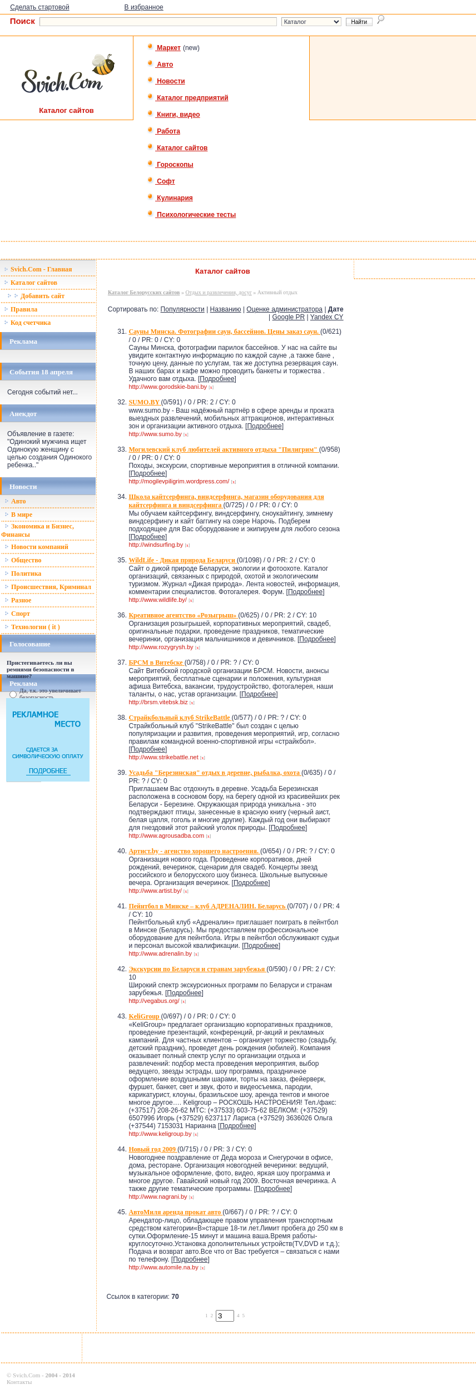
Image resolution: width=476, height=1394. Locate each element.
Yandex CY (327, 317)
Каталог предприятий (188, 98)
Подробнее (217, 379)
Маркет (164, 48)
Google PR (288, 317)
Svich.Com (26, 1375)
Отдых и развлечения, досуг (218, 292)
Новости (166, 81)
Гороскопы (170, 165)
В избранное (144, 7)
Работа (163, 131)
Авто (160, 64)
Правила (20, 309)
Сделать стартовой (40, 7)
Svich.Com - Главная (38, 269)
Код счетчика (27, 323)
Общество (23, 560)
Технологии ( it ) (32, 627)
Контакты (19, 1381)
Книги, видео (173, 114)
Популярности (183, 309)
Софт (161, 181)
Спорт (17, 613)
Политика (22, 573)
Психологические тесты (191, 215)
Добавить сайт (36, 296)
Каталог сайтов (177, 148)
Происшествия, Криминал (47, 587)
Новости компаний (36, 547)
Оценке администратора (284, 309)
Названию (225, 309)
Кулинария (170, 198)
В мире (18, 514)
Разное (17, 600)
